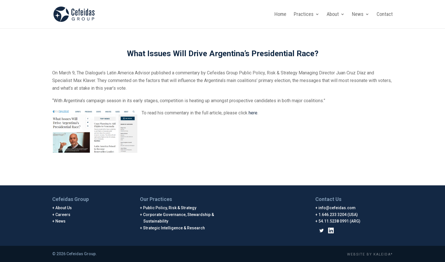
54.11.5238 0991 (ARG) (339, 221)
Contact (385, 14)
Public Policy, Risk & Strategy (169, 208)
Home (280, 14)
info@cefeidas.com (337, 208)
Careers (63, 214)
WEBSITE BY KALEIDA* (370, 254)
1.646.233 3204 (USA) (338, 214)
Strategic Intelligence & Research (174, 228)
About (333, 14)
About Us (64, 208)
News (358, 14)
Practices (304, 14)
